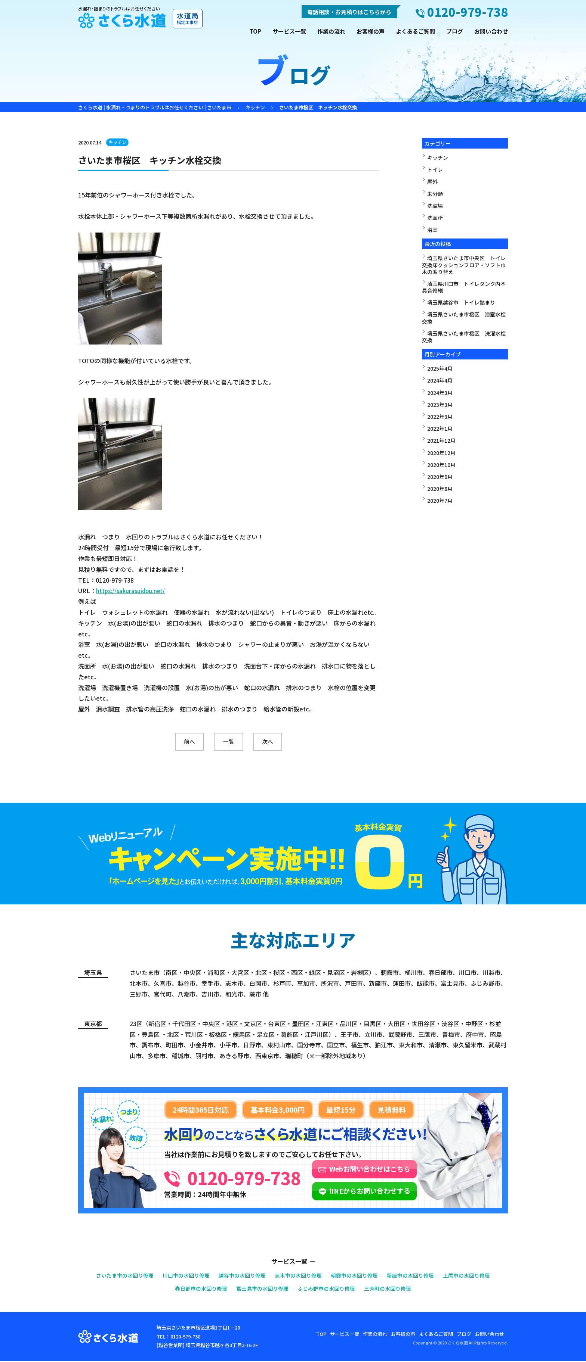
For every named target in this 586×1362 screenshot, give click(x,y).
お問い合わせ (491, 31)
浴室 (432, 229)
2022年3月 (440, 416)
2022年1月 (440, 428)
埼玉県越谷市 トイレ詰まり (461, 302)
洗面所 (435, 217)
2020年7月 (440, 500)
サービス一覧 (289, 31)
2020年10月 (441, 464)
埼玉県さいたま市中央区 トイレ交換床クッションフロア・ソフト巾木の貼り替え (464, 264)
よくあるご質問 (415, 31)
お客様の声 (371, 31)
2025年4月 (440, 368)
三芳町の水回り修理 (393, 1290)
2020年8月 (440, 488)
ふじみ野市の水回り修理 (328, 1290)
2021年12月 (441, 440)
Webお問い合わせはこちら (403, 1170)
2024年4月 (440, 380)
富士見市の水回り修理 (260, 1290)
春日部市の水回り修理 (195, 1290)
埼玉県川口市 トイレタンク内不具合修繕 (464, 287)
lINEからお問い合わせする (403, 1192)
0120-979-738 (260, 1177)
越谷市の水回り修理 (239, 1277)
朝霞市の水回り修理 (358, 1277)
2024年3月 (440, 392)
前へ (179, 742)
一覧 (229, 742)
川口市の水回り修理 (180, 1277)
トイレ (435, 169)
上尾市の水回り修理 (477, 1277)
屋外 (432, 181)
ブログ (454, 31)
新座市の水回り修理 (417, 1277)
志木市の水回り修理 (299, 1277)
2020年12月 (441, 452)
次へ (278, 742)
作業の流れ (331, 31)
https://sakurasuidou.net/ (132, 590)
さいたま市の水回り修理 (115, 1277)
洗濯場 (435, 205)
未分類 (435, 193)
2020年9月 (440, 476)
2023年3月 (440, 404)
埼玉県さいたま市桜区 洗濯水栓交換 (464, 337)
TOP (255, 31)
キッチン (118, 142)
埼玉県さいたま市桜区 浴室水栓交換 (464, 318)
